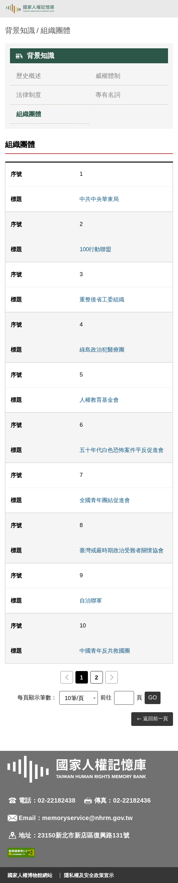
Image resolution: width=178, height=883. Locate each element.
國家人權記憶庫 (36, 8)
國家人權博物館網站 (29, 875)
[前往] (124, 698)
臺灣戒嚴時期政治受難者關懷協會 (121, 550)
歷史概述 (28, 75)
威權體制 (107, 75)
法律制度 (28, 94)
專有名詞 (107, 94)
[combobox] (78, 698)
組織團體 (28, 114)
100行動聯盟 (95, 249)
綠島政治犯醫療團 (101, 350)
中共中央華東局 (99, 199)
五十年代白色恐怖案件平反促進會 (121, 450)
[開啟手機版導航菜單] (166, 9)
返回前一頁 (152, 719)
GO (152, 697)
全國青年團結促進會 (104, 500)
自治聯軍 (90, 600)
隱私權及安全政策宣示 (89, 875)
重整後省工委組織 (101, 299)
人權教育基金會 (99, 400)
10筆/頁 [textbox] (74, 698)
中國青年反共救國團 (104, 651)
